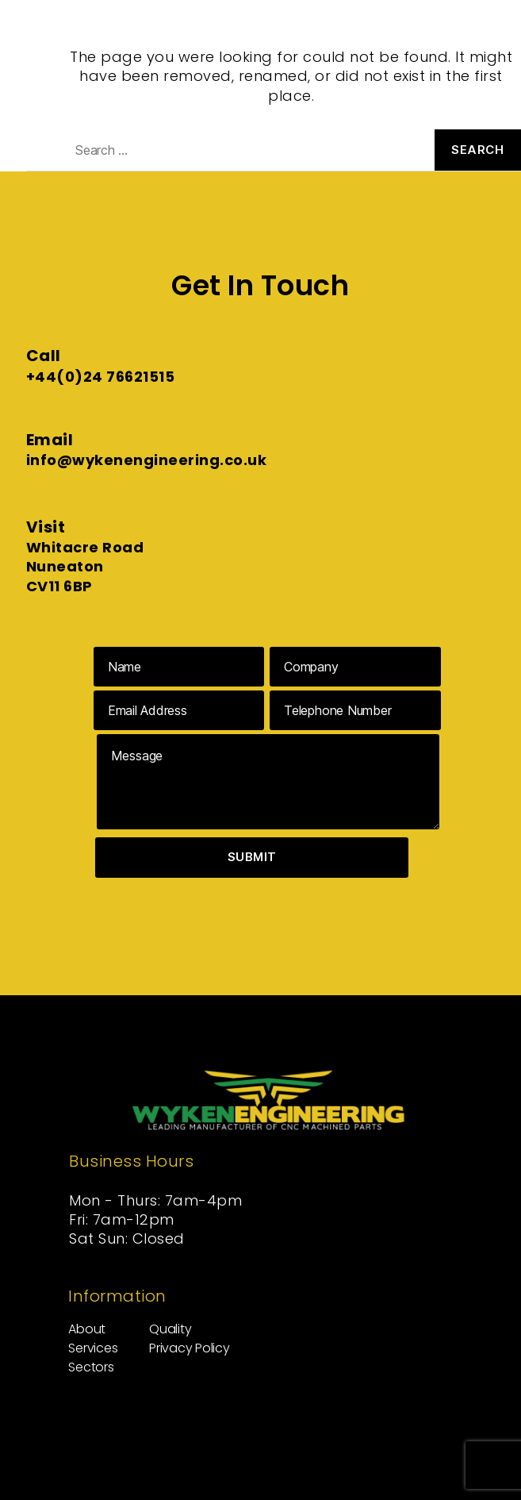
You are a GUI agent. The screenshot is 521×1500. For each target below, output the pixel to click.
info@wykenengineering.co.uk (146, 460)
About (86, 1329)
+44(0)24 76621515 (100, 377)
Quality (170, 1329)
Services (92, 1348)
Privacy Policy (189, 1348)
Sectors (90, 1367)
